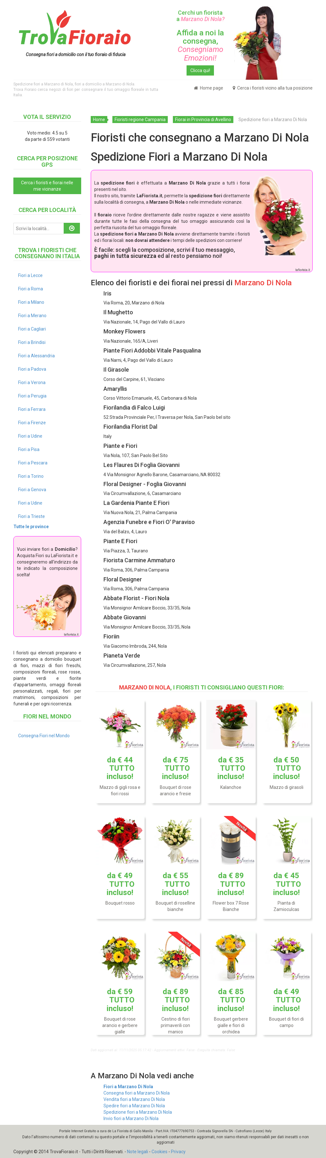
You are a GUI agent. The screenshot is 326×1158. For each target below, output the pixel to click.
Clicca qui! (200, 70)
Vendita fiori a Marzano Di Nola (134, 1099)
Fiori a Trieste (31, 516)
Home (99, 119)
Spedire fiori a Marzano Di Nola (134, 1105)
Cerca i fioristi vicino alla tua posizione (273, 88)
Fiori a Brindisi (32, 342)
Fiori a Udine (30, 436)
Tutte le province (31, 526)
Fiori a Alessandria (36, 355)
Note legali (137, 1151)
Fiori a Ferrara (32, 409)
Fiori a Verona (32, 382)
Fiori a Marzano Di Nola (128, 1086)
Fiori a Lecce (30, 275)
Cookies (159, 1151)
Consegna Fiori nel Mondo (44, 735)
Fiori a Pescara (32, 462)
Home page (208, 88)
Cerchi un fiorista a (200, 15)
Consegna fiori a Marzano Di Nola (136, 1093)
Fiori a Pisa (28, 449)
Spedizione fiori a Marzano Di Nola (137, 1112)
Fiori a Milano (31, 302)
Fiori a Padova (32, 369)
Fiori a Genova (32, 489)
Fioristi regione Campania (140, 119)
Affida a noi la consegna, (200, 45)
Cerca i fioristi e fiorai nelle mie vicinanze (47, 186)
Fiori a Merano (32, 315)
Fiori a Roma (30, 288)
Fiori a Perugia (32, 395)
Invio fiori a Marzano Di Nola (131, 1118)
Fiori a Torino (31, 476)
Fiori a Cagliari (32, 328)
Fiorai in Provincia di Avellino (203, 119)
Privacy (178, 1151)
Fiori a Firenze (32, 422)
